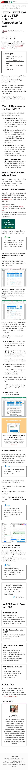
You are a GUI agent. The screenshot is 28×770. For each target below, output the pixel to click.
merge (7, 206)
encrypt (21, 206)
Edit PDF (9, 6)
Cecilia (5, 31)
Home (3, 6)
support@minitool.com (10, 696)
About (16, 756)
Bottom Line (9, 69)
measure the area (6, 199)
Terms (12, 756)
